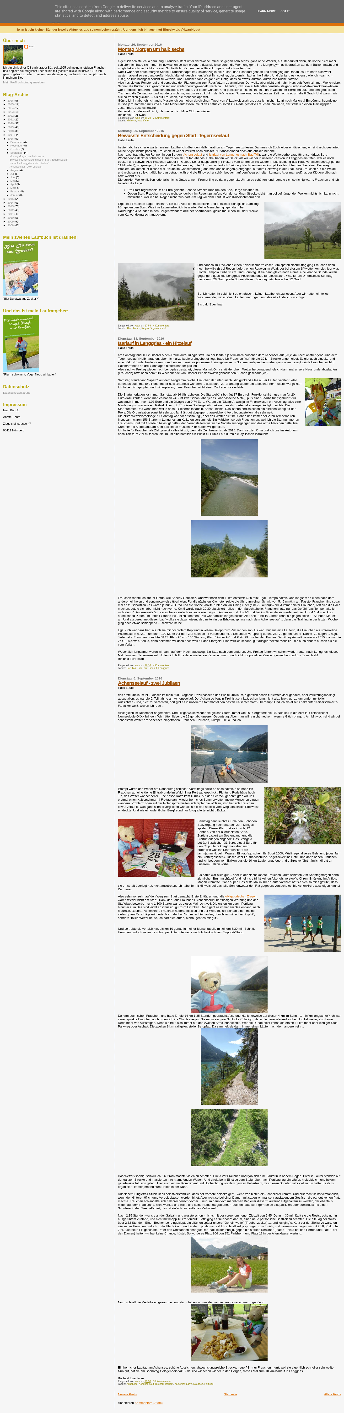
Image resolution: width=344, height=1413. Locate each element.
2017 (10, 134)
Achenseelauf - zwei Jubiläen (149, 683)
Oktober (16, 149)
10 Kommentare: (162, 1381)
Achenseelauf (193, 154)
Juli (13, 173)
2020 (10, 123)
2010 (10, 217)
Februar (16, 191)
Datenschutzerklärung (16, 392)
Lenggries (163, 668)
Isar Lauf (142, 668)
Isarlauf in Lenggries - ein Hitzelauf (154, 343)
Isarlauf (153, 668)
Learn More (266, 11)
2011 (10, 213)
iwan (32, 46)
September (17, 152)
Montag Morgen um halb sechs (151, 49)
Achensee (132, 1384)
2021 (10, 119)
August (15, 170)
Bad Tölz (131, 668)
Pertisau (208, 1384)
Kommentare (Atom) (149, 1403)
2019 (10, 127)
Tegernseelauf (158, 328)
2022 (10, 115)
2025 (10, 104)
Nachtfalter (143, 120)
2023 (10, 111)
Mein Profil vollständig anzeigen (24, 82)
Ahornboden (133, 328)
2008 (10, 225)
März (14, 187)
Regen (145, 328)
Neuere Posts (127, 1394)
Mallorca (131, 120)
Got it (285, 11)
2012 (10, 210)
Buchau (159, 1384)
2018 (10, 130)
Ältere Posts (332, 1394)
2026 (10, 100)
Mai (13, 180)
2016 (10, 138)
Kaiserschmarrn (183, 1384)
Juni (13, 177)
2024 (10, 107)
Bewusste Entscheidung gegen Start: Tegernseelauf (173, 135)
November (17, 145)
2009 (10, 221)
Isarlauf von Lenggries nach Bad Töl (234, 154)
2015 (10, 198)
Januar (15, 195)
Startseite (230, 1394)
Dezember (17, 142)
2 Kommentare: (162, 118)
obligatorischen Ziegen (241, 896)
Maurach (198, 1384)
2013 (10, 206)
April (13, 184)
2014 (10, 202)
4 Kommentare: (162, 325)
